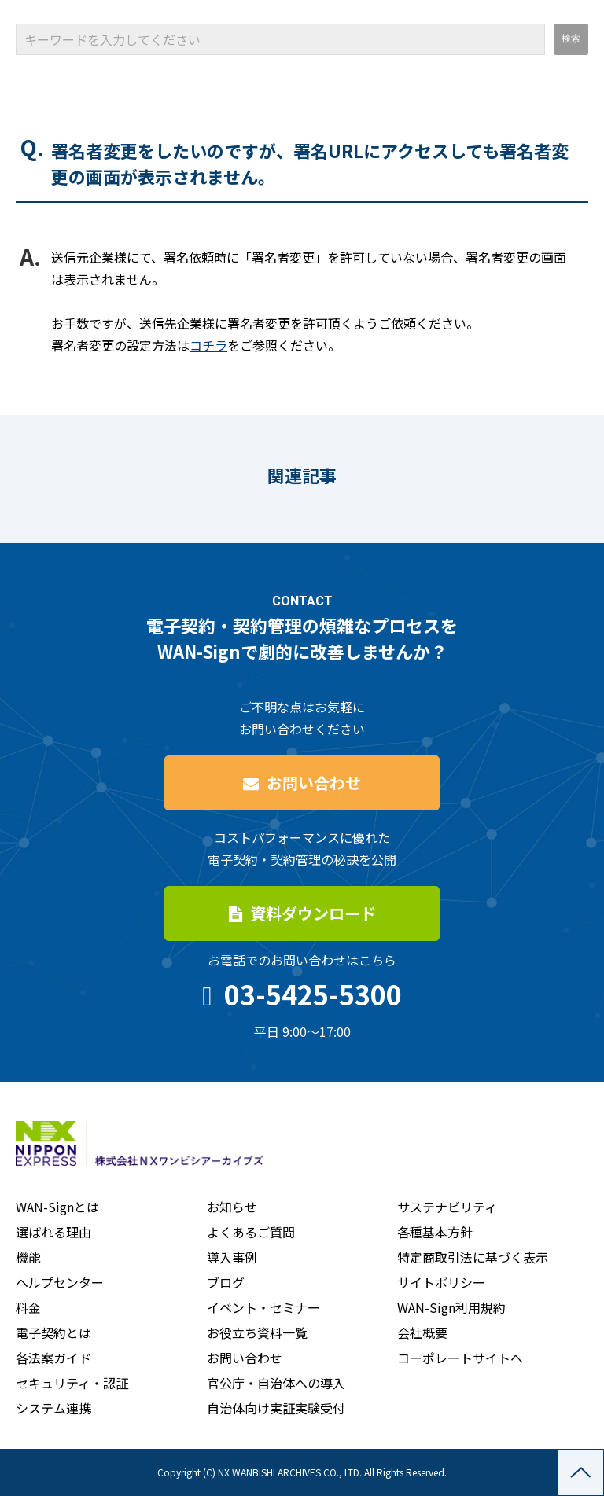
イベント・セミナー (263, 1307)
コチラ (208, 345)
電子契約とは (53, 1332)
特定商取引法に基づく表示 (472, 1257)
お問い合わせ (314, 782)
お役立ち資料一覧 (257, 1332)
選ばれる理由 (53, 1231)
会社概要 (422, 1332)
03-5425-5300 (313, 994)
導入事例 (232, 1257)
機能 (28, 1257)
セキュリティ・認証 (72, 1382)
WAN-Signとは (57, 1206)
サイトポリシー (441, 1282)
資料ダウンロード (313, 913)
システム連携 (53, 1408)
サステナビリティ (447, 1206)
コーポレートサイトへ (460, 1357)
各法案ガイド (53, 1357)
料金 (28, 1307)
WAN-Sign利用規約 (451, 1307)
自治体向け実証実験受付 (276, 1408)
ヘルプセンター (60, 1282)
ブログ (226, 1282)
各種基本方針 (435, 1231)
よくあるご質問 (251, 1231)
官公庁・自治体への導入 (276, 1382)
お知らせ (232, 1206)
